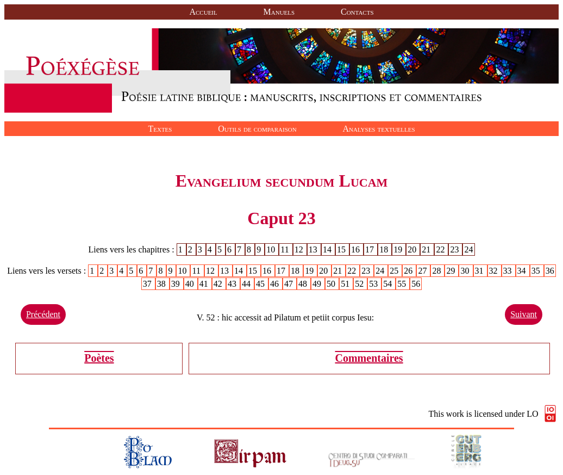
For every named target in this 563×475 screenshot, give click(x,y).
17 (370, 249)
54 (388, 283)
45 (261, 283)
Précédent (43, 314)
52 (360, 283)
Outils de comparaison (257, 128)
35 (536, 270)
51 (346, 283)
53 (374, 283)
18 (384, 249)
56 (415, 283)
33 (508, 270)
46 (275, 283)
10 (271, 249)
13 (314, 249)
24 (469, 249)
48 (303, 283)
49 (317, 283)
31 (480, 270)
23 (455, 249)
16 (356, 249)
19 (398, 249)
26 (409, 270)
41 (204, 283)
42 (219, 283)
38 (162, 283)
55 (402, 283)
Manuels (279, 11)
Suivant (523, 314)
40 (190, 283)
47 (289, 283)
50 (332, 283)
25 (395, 270)
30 (465, 270)
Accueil (203, 11)
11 (285, 249)
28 (437, 270)
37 (148, 283)
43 (233, 283)
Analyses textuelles (379, 128)
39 (176, 283)
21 (427, 249)
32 (494, 270)
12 (300, 249)
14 (328, 249)
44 (247, 283)
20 (413, 249)
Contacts (357, 11)
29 (451, 270)
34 (522, 270)
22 (441, 249)
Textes (160, 128)
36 (550, 270)
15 (342, 249)
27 (423, 270)
